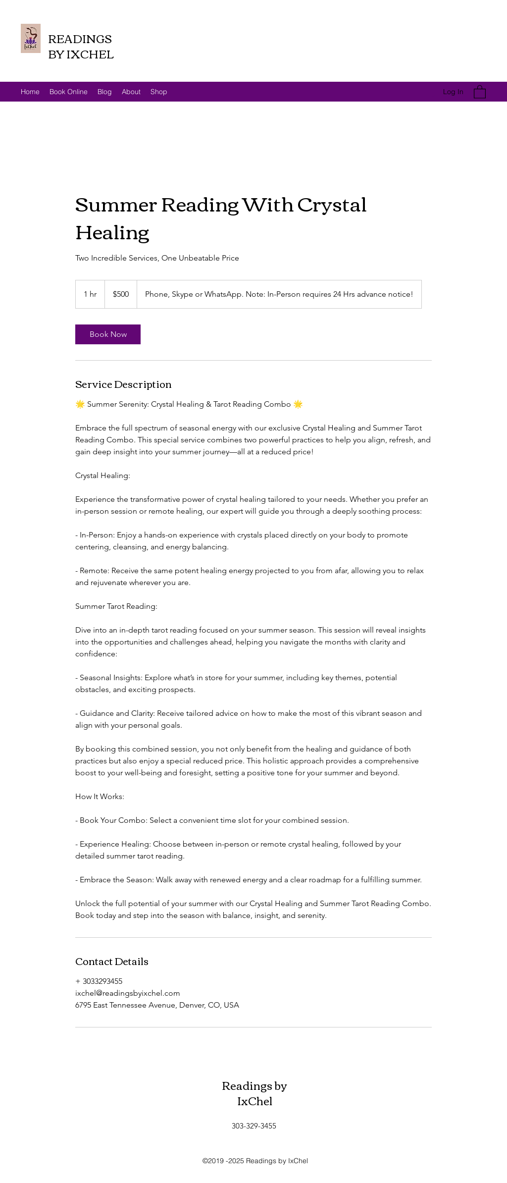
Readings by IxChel (254, 1092)
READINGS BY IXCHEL (81, 45)
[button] (480, 91)
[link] (108, 334)
